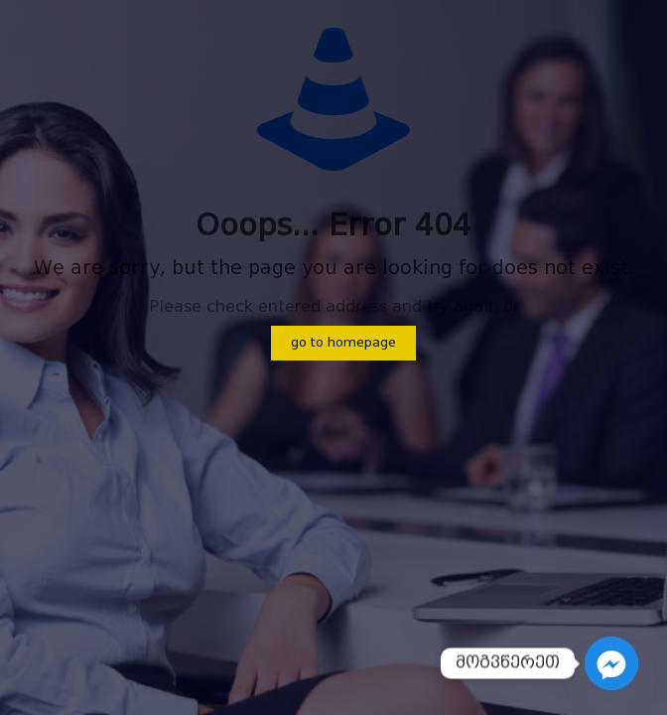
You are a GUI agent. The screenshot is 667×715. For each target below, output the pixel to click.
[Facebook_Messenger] (611, 663)
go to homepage (343, 343)
